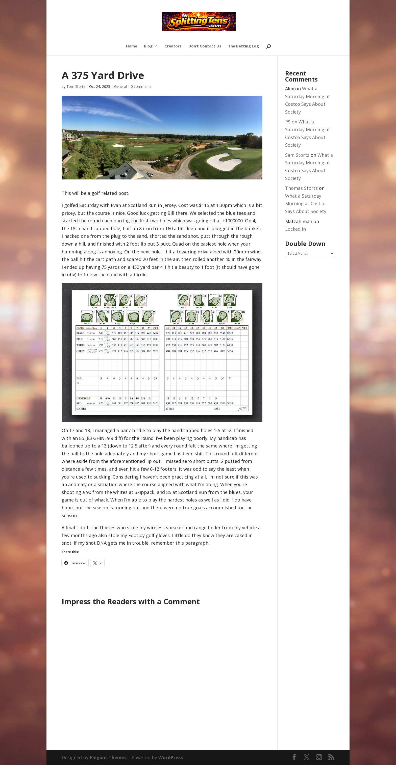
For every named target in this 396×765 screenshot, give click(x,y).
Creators (173, 46)
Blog (148, 46)
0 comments (141, 86)
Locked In (295, 229)
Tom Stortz (75, 86)
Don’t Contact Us (204, 46)
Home (131, 46)
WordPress (170, 757)
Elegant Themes (108, 757)
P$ (287, 122)
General (120, 86)
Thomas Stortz (301, 188)
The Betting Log (243, 46)
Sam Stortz (297, 155)
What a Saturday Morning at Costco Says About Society (305, 203)
